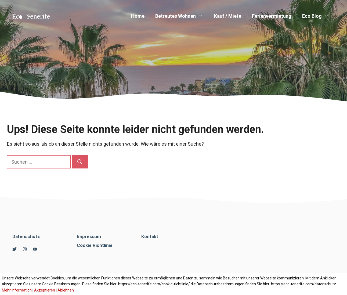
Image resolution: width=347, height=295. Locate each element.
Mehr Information (17, 290)
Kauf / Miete (227, 16)
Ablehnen (65, 290)
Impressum (89, 236)
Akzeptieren (44, 290)
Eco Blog (318, 16)
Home (137, 16)
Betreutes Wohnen (182, 16)
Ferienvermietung (271, 16)
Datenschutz (26, 236)
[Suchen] (80, 161)
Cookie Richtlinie (95, 245)
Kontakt (149, 236)
